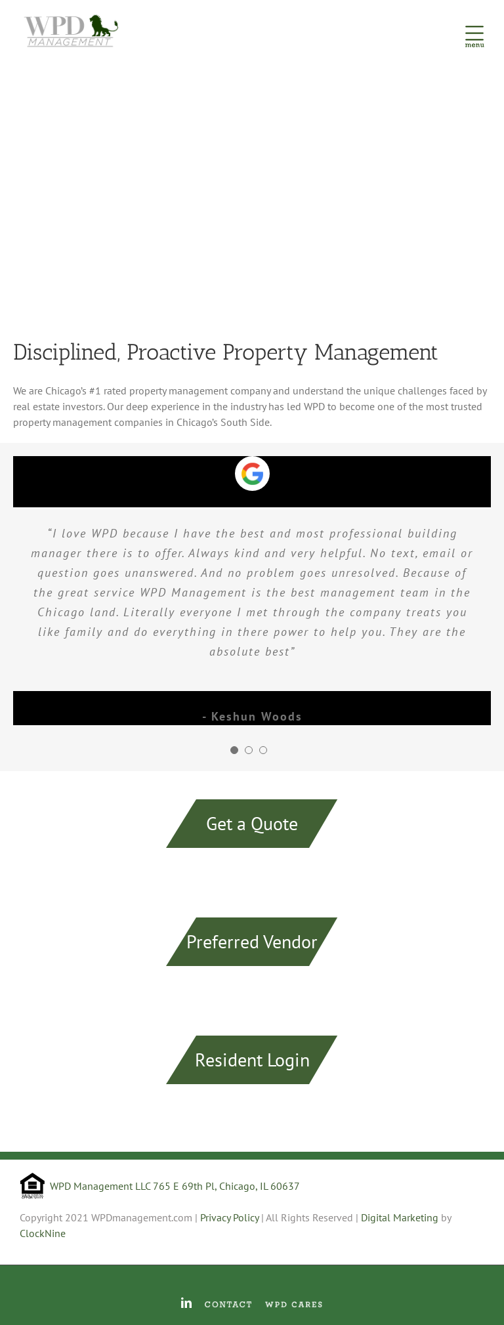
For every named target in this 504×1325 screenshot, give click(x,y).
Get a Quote (252, 823)
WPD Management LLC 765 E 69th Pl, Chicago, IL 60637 (175, 1185)
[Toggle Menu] (474, 29)
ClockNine (43, 1233)
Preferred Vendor (252, 941)
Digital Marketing (399, 1217)
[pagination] (234, 750)
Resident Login (252, 1059)
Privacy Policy (229, 1217)
